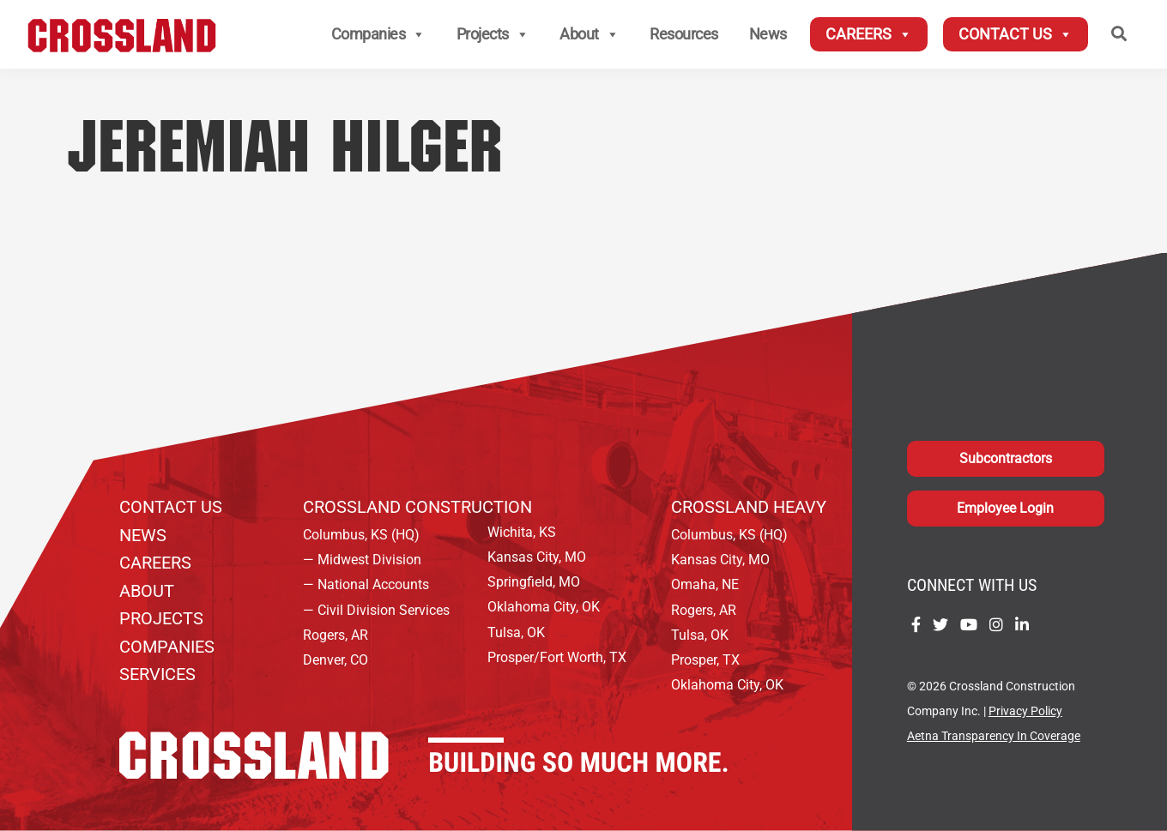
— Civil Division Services (376, 610)
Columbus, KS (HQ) (361, 535)
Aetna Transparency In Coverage (993, 736)
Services (157, 674)
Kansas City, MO (536, 557)
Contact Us (1015, 34)
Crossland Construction (417, 507)
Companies (378, 34)
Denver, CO (335, 660)
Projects (493, 34)
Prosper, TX (705, 660)
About (589, 34)
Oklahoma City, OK (543, 607)
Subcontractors (1005, 458)
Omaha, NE (705, 584)
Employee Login (1005, 508)
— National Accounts (366, 584)
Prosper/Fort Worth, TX (556, 657)
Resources (684, 34)
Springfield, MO (533, 582)
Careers (868, 34)
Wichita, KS (521, 532)
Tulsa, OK (516, 632)
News (768, 34)
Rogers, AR (335, 635)
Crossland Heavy (748, 507)
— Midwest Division (362, 559)
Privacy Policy (1025, 711)
